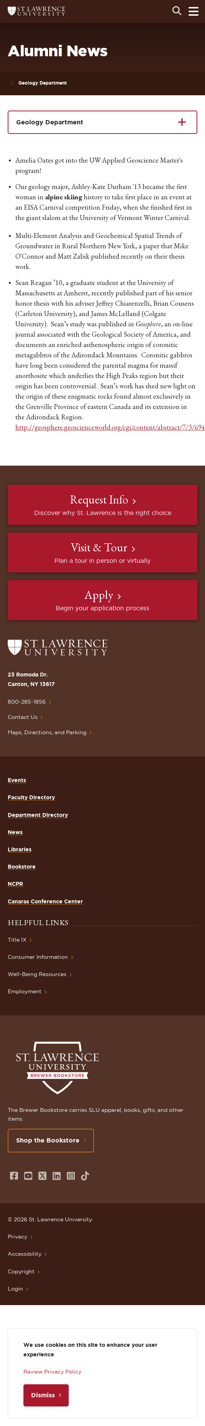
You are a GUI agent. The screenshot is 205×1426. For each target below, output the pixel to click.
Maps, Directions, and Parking (47, 732)
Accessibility (24, 1254)
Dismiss (43, 1395)
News (15, 832)
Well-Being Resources (37, 974)
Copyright (21, 1271)
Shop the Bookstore (47, 1140)
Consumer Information (38, 957)
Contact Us (23, 717)
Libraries (19, 849)
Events (17, 780)
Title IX (17, 940)
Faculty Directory (31, 797)
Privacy (17, 1237)
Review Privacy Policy (52, 1372)
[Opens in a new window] (14, 1176)
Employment (24, 991)
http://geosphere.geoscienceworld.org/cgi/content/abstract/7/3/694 (110, 427)
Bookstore (22, 867)
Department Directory (38, 815)
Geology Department (42, 82)
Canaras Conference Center (45, 901)
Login (15, 1289)
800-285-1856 (27, 702)
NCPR (15, 884)
